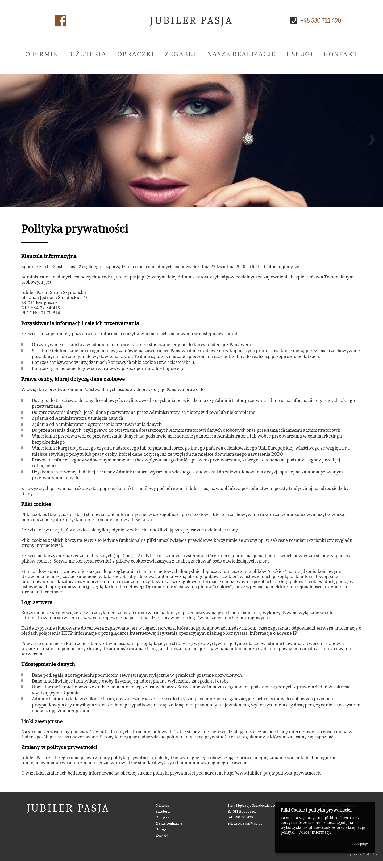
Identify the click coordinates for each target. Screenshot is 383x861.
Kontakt (341, 54)
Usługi (299, 54)
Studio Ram (370, 854)
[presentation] (11, 141)
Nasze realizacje (241, 54)
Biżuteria (87, 54)
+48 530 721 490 (320, 20)
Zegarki (180, 54)
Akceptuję (360, 844)
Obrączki (135, 54)
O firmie (41, 54)
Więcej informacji (314, 832)
